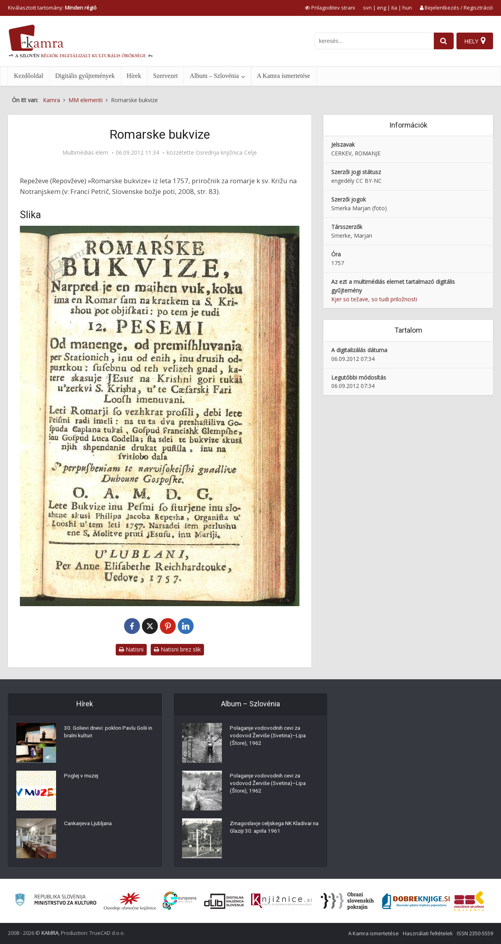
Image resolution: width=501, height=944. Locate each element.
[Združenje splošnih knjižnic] (469, 901)
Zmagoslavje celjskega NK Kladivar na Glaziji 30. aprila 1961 (273, 828)
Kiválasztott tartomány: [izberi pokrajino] (52, 7)
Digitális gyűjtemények (85, 75)
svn (367, 7)
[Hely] (474, 41)
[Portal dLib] (224, 901)
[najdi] (442, 41)
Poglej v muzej (82, 776)
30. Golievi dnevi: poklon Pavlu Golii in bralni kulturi (107, 733)
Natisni (131, 649)
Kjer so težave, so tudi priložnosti (374, 299)
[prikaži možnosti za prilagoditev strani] (330, 7)
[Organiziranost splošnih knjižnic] (130, 901)
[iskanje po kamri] (372, 41)
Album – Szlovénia (214, 75)
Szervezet (165, 75)
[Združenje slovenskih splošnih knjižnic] (281, 901)
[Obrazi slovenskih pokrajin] (347, 901)
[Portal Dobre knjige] (416, 901)
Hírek (134, 75)
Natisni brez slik (177, 649)
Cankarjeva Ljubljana (90, 824)
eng (381, 7)
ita (394, 7)
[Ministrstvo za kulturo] (55, 900)
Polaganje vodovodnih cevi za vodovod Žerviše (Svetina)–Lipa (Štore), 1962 (269, 737)
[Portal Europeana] (179, 901)
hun (407, 7)
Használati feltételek (428, 933)
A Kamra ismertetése (283, 75)
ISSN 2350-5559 (475, 933)
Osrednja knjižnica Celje (226, 152)
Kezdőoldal (28, 75)
